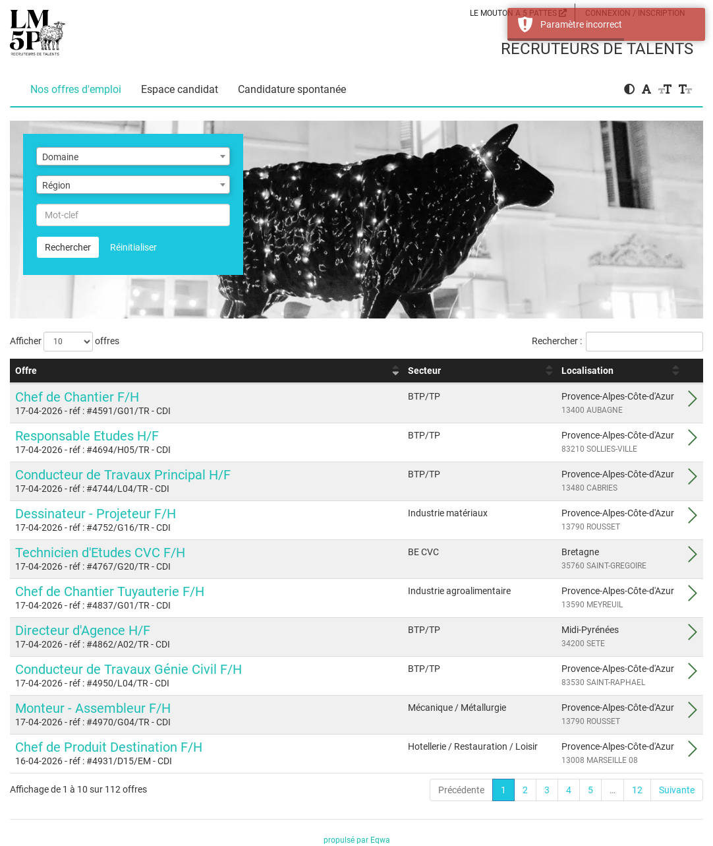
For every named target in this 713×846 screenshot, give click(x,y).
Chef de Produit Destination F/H (108, 747)
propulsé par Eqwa (357, 840)
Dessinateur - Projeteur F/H (95, 514)
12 (637, 790)
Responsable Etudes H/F (87, 436)
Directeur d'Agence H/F (82, 630)
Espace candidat (179, 89)
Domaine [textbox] (60, 157)
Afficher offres (64, 341)
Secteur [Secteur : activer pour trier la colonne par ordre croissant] (424, 370)
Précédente (461, 790)
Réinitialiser (133, 247)
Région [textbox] (56, 185)
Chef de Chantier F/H (77, 397)
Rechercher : (617, 341)
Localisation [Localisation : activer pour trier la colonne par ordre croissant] (587, 370)
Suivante (677, 790)
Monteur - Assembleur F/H (93, 708)
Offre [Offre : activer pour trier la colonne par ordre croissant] (26, 370)
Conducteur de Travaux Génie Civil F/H (128, 669)
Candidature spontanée (292, 89)
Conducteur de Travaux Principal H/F (123, 475)
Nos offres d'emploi (75, 89)
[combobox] (133, 156)
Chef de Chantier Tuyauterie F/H (109, 591)
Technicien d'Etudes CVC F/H (100, 552)
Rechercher (68, 247)
